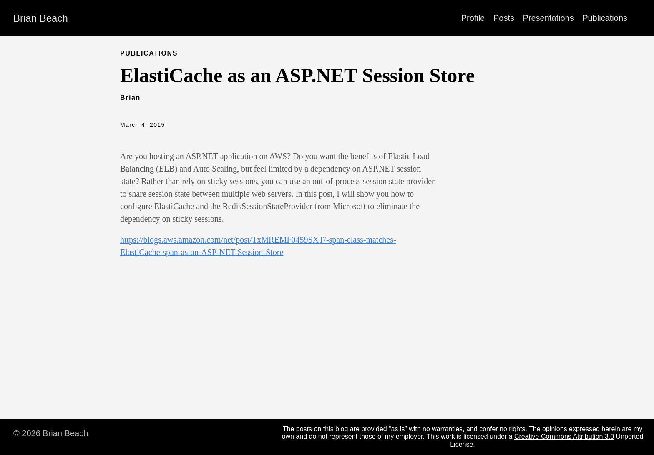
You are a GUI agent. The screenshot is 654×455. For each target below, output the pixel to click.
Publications (604, 18)
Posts (503, 18)
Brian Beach (40, 18)
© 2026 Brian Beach (50, 433)
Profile (473, 18)
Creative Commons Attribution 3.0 (564, 436)
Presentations (548, 18)
